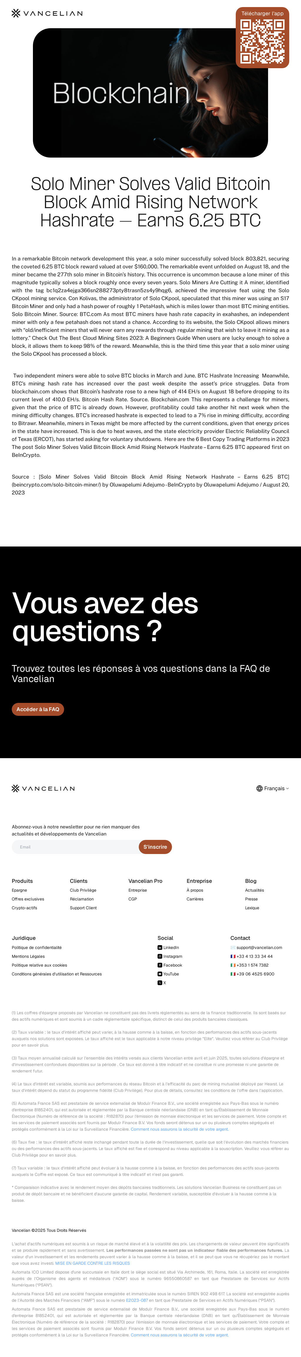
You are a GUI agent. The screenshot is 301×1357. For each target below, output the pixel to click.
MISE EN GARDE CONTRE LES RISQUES (92, 1263)
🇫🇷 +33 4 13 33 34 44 (251, 956)
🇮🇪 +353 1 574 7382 (249, 965)
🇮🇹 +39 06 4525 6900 (252, 974)
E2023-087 (137, 1300)
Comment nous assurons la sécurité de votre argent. (180, 1129)
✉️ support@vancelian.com (256, 947)
